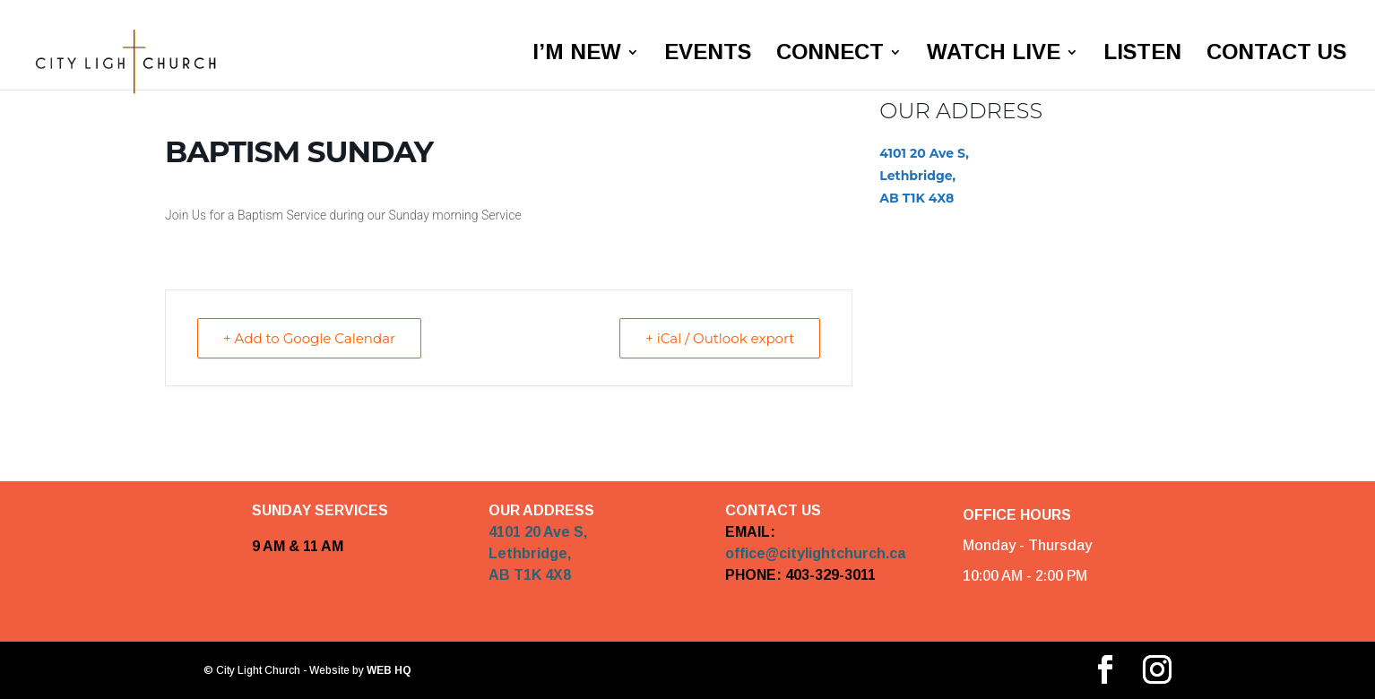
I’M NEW (576, 55)
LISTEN (1142, 55)
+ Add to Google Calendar (309, 338)
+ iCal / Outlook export (719, 338)
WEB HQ (387, 670)
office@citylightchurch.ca (815, 553)
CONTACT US (1276, 55)
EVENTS (707, 55)
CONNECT (830, 55)
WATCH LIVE (993, 55)
